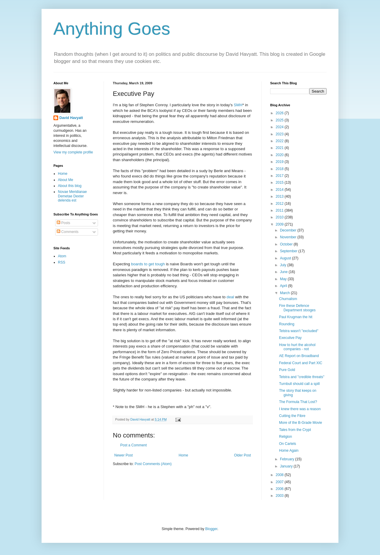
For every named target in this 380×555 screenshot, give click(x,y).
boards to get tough (148, 264)
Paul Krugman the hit (295, 317)
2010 (280, 217)
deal (230, 297)
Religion (285, 437)
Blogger (211, 529)
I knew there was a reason (300, 409)
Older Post (242, 455)
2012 (280, 204)
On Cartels (287, 444)
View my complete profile (73, 152)
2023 (280, 134)
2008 (280, 475)
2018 (280, 169)
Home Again (288, 450)
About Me (65, 180)
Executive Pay (290, 338)
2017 (280, 176)
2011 (280, 210)
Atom (62, 256)
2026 (280, 113)
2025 (280, 120)
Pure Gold (287, 370)
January (287, 466)
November (288, 237)
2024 (280, 127)
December (288, 230)
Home (183, 455)
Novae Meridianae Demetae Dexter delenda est (72, 196)
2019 (280, 162)
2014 (280, 190)
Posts (63, 223)
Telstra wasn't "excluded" (298, 331)
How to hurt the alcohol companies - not (297, 347)
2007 (280, 482)
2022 (280, 141)
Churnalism (288, 299)
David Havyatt (71, 118)
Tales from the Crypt (295, 430)
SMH (238, 105)
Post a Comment (133, 445)
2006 (280, 489)
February (287, 459)
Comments (67, 232)
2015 (280, 182)
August (286, 258)
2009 (280, 224)
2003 (280, 496)
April (284, 286)
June (284, 272)
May (284, 279)
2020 (280, 155)
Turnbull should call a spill (299, 384)
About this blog (69, 186)
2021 (280, 148)
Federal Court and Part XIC (300, 363)
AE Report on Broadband (299, 356)
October (287, 244)
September (289, 251)
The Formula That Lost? (298, 402)
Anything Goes (111, 29)
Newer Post (123, 455)
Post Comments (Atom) (153, 464)
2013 (280, 196)
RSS (61, 262)
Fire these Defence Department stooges (297, 308)
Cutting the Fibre (292, 416)
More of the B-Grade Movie (300, 423)
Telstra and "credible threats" (301, 377)
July (283, 265)
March (285, 293)
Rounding (286, 324)
